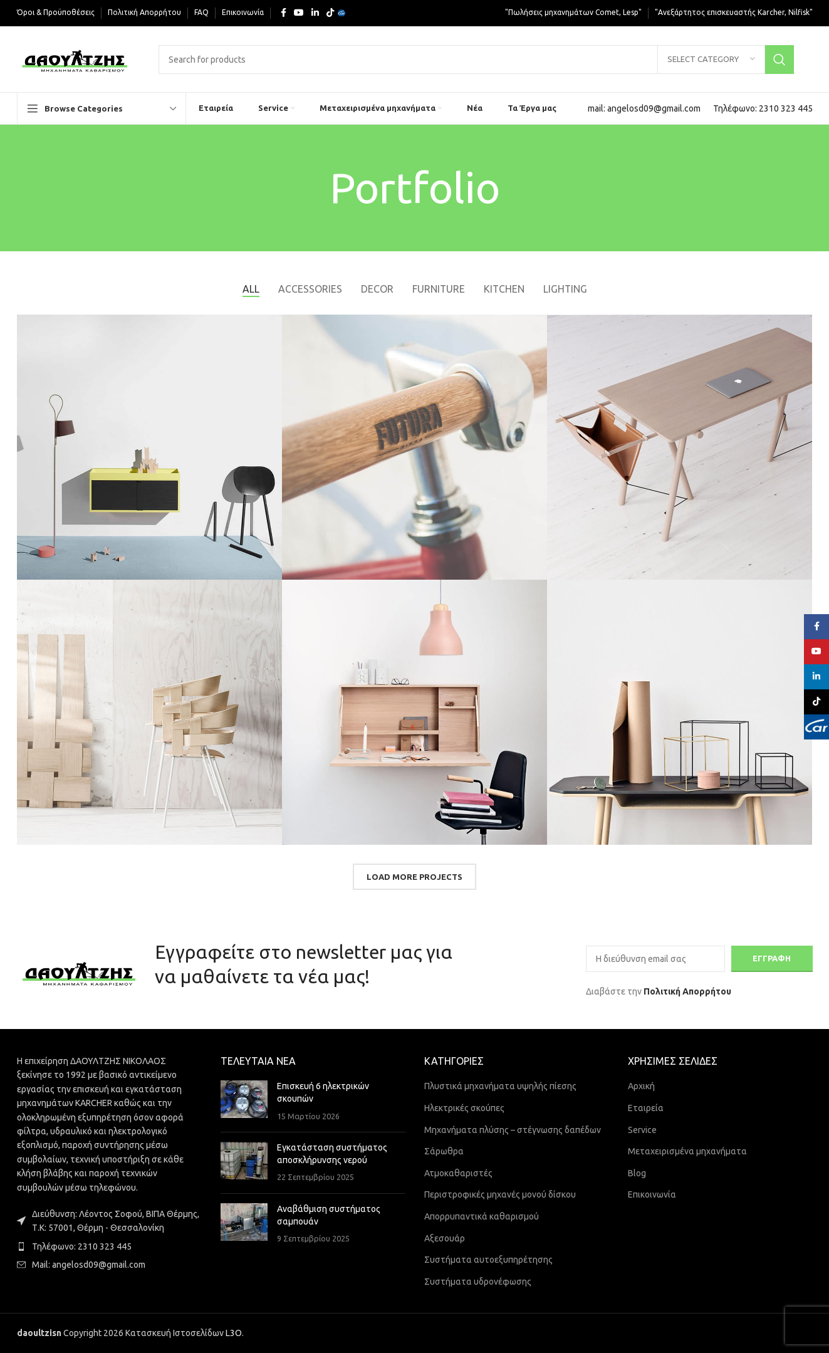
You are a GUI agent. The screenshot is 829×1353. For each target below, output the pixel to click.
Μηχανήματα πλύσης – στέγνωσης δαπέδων (512, 1130)
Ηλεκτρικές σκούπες (464, 1108)
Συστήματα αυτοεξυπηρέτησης (488, 1260)
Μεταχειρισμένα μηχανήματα (687, 1151)
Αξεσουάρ (444, 1238)
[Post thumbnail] (244, 1102)
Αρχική (641, 1087)
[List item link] (109, 1246)
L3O (234, 1333)
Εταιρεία (646, 1108)
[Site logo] (75, 58)
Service (642, 1130)
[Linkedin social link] (315, 12)
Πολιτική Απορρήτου (687, 991)
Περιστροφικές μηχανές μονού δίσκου (500, 1195)
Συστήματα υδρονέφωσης (477, 1282)
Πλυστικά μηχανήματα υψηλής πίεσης (500, 1087)
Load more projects (414, 876)
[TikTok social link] (330, 12)
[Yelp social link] (341, 13)
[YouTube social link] (299, 12)
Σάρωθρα (444, 1151)
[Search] (476, 59)
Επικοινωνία (652, 1195)
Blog (637, 1173)
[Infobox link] (644, 108)
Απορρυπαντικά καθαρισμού (481, 1216)
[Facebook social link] (283, 12)
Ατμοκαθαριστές (458, 1173)
